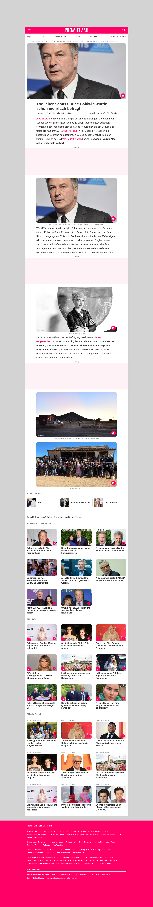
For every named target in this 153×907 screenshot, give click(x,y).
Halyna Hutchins (68, 131)
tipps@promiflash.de (73, 517)
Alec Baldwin (43, 118)
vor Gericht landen (72, 139)
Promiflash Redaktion (63, 113)
